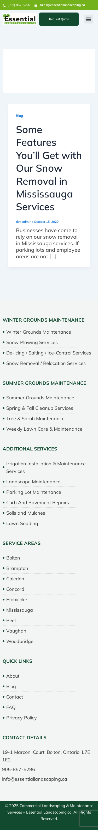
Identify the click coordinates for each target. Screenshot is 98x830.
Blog (19, 115)
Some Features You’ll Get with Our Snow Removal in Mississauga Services (49, 168)
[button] (88, 19)
